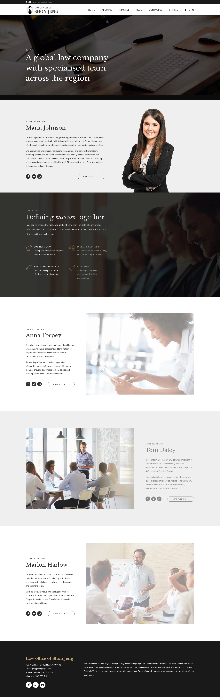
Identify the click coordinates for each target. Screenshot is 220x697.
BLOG (139, 10)
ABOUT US (107, 10)
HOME (91, 10)
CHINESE (173, 10)
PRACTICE (124, 10)
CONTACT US (155, 10)
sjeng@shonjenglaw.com (41, 668)
